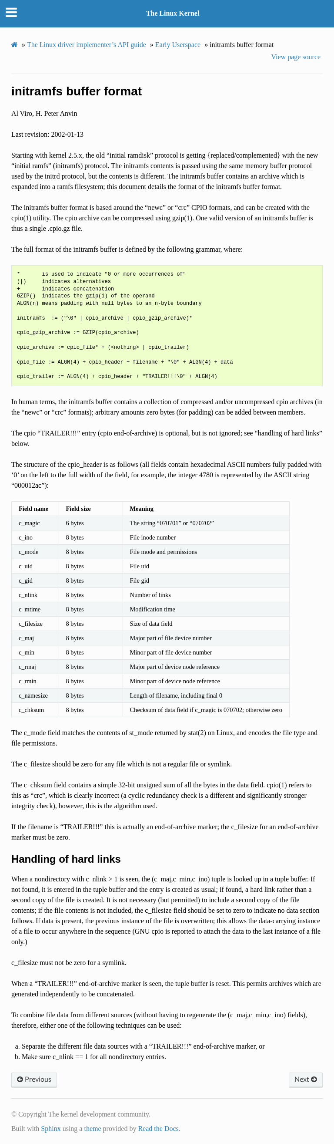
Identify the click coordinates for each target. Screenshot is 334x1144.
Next (305, 1079)
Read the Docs (158, 1128)
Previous (34, 1079)
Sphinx (50, 1128)
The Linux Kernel (173, 13)
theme (92, 1128)
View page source (296, 57)
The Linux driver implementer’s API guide (86, 44)
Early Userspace (177, 44)
